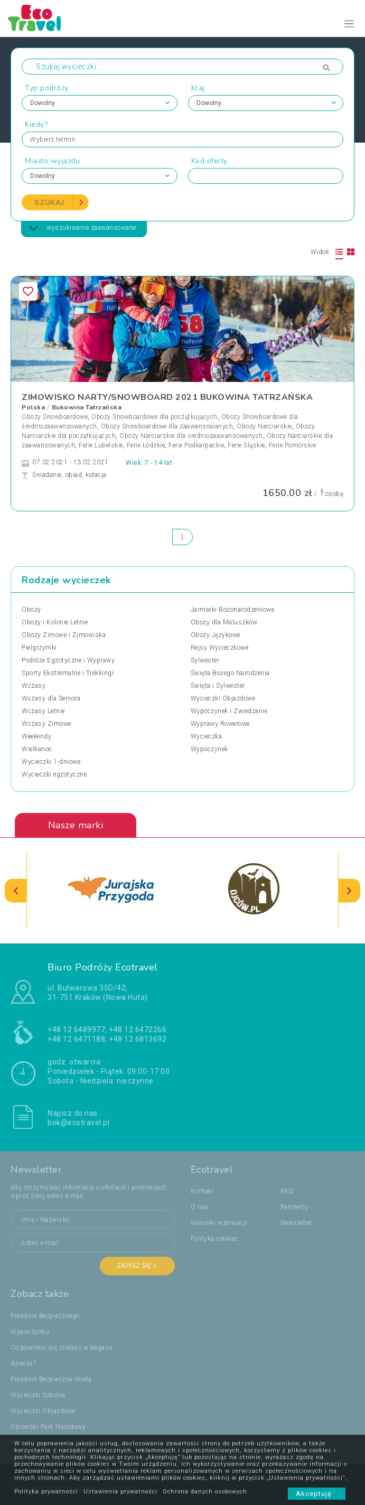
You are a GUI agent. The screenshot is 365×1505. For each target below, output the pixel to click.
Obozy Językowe (215, 635)
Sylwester (205, 660)
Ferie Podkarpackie (196, 445)
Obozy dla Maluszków (224, 622)
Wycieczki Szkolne (38, 1395)
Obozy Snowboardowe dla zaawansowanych (167, 426)
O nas (200, 1207)
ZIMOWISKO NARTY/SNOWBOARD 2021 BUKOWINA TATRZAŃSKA (167, 397)
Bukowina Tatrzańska (87, 407)
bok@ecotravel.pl (78, 1122)
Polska (33, 407)
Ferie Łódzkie (146, 445)
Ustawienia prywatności (120, 1491)
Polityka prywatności (46, 1491)
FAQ (287, 1191)
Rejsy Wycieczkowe (220, 647)
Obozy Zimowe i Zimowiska (64, 635)
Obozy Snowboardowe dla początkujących (154, 416)
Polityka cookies (215, 1238)
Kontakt (202, 1191)
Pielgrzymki (39, 647)
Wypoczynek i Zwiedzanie (229, 711)
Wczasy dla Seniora (51, 698)
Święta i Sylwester (218, 685)
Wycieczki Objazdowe (223, 698)
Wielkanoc (37, 749)
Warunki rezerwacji (219, 1223)
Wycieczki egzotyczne (54, 774)
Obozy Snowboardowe (55, 416)
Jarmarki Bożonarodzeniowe (233, 609)
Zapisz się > (137, 1265)
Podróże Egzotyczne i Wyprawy (68, 660)
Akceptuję (317, 1494)
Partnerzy (294, 1207)
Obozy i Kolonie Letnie (55, 622)
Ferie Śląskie (246, 445)
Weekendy (36, 736)
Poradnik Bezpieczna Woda (51, 1379)
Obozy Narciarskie (264, 426)
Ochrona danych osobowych (205, 1491)
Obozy (31, 609)
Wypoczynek (209, 749)
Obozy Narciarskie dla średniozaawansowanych (191, 436)
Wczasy (33, 685)
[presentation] (16, 890)
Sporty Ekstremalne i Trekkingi (68, 673)
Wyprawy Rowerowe (220, 723)
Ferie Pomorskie (292, 445)
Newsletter (296, 1223)
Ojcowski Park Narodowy (48, 1427)
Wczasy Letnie (43, 711)
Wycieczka (206, 736)
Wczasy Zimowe (46, 723)
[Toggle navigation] (349, 24)
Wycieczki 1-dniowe (51, 761)
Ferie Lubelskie (101, 445)
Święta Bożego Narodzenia (230, 673)
